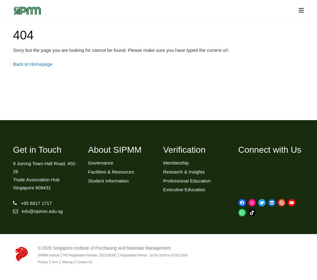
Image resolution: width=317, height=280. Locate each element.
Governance (101, 162)
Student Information (108, 180)
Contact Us (84, 262)
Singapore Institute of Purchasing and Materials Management (112, 248)
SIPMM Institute (49, 255)
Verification (184, 150)
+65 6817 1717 (36, 203)
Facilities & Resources (111, 171)
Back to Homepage (33, 64)
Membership (176, 162)
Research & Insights (184, 171)
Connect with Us (270, 150)
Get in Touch (37, 150)
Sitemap (67, 262)
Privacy (43, 262)
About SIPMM (115, 150)
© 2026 (45, 248)
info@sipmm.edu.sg (42, 211)
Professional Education (187, 180)
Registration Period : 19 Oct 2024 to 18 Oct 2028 (153, 255)
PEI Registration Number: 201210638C (90, 255)
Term (54, 262)
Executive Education (184, 189)
